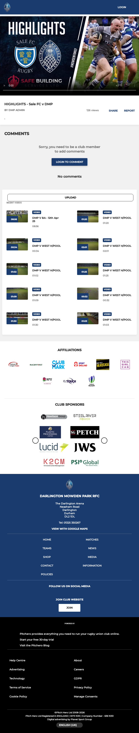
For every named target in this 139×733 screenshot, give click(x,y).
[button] (111, 110)
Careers (79, 669)
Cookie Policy (18, 696)
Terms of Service (20, 687)
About (78, 660)
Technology (17, 678)
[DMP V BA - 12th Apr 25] (47, 219)
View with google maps (70, 529)
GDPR (78, 678)
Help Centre (17, 660)
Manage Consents (85, 696)
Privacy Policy (83, 687)
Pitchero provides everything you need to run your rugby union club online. (69, 634)
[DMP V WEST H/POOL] (117, 218)
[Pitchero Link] (69, 628)
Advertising (17, 669)
